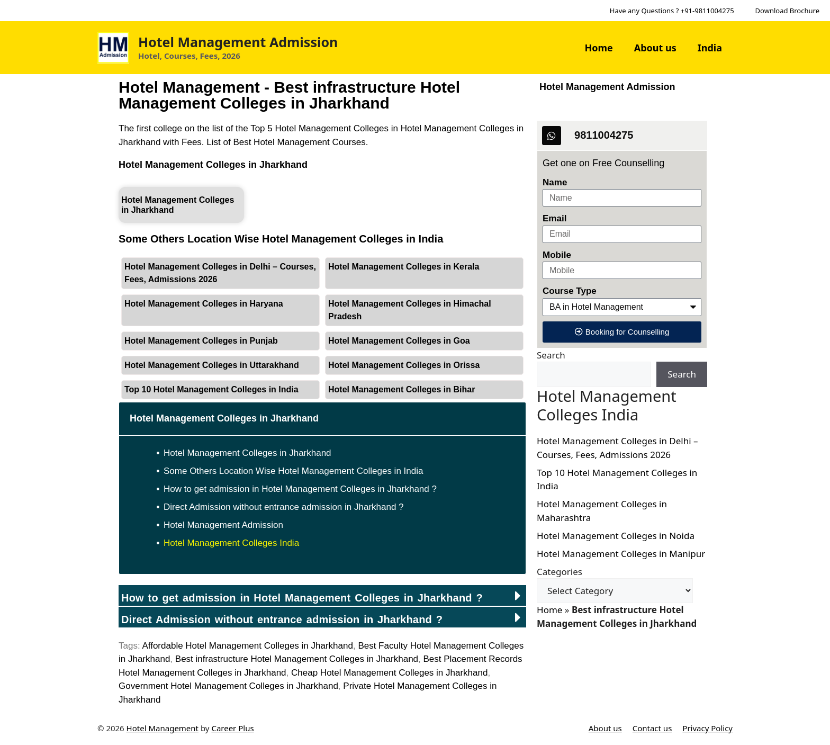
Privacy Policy (707, 728)
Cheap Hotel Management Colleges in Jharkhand (389, 673)
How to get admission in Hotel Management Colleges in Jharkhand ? (300, 489)
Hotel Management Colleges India (231, 543)
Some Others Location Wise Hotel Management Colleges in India (293, 471)
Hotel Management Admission (238, 42)
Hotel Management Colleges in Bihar (401, 389)
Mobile (557, 255)
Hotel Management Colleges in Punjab (201, 340)
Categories (559, 572)
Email (554, 218)
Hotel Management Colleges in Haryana (203, 303)
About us (655, 47)
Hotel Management (163, 728)
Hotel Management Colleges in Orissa (404, 365)
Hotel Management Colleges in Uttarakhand (211, 365)
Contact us (652, 728)
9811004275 (603, 135)
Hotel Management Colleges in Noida (615, 535)
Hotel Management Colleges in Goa (399, 340)
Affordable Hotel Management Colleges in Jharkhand (247, 646)
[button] (322, 595)
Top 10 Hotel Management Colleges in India (211, 389)
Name (555, 182)
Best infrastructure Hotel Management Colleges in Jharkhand (296, 659)
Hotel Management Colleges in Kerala (403, 266)
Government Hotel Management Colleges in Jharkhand (228, 686)
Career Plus (232, 728)
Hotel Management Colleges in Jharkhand (213, 164)
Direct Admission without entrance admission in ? (282, 619)
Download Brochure (787, 10)
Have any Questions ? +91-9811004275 (672, 10)
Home (598, 47)
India (710, 47)
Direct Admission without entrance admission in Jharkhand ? (284, 507)
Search (551, 355)
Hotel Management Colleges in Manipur (621, 553)
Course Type (570, 291)
